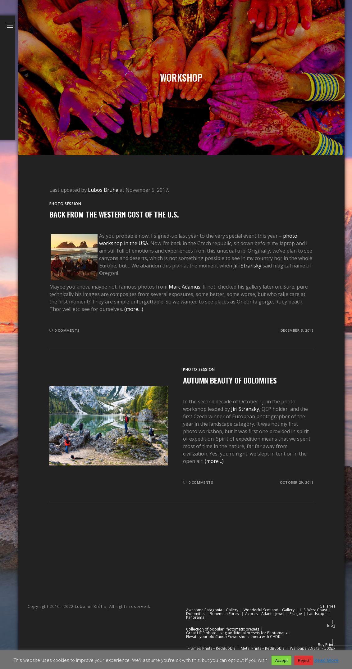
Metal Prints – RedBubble (263, 648)
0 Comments (67, 330)
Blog (331, 625)
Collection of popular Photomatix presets (222, 629)
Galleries (327, 606)
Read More (326, 660)
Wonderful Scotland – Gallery (269, 610)
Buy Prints (326, 644)
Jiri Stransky (247, 265)
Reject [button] (303, 660)
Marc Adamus (184, 286)
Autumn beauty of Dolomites (230, 380)
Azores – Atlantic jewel (264, 613)
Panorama (195, 617)
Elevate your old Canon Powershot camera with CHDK (233, 636)
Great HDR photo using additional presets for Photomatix (236, 632)
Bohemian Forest (225, 613)
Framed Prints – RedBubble (211, 648)
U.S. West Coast (313, 610)
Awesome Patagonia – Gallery (212, 610)
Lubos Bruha (103, 189)
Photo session (65, 203)
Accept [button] (281, 660)
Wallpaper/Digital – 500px (312, 648)
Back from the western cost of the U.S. (114, 214)
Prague (296, 613)
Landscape (317, 613)
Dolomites (195, 613)
